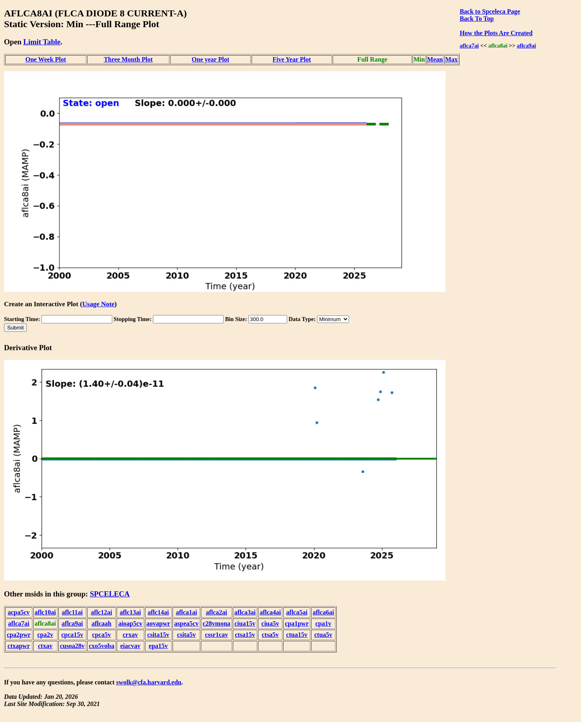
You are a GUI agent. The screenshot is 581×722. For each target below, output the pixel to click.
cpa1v (323, 623)
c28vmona (216, 623)
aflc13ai (130, 612)
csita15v (158, 634)
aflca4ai (270, 612)
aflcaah (101, 623)
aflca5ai (296, 612)
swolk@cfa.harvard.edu (148, 682)
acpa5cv (19, 612)
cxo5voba (101, 645)
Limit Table (41, 42)
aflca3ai (245, 612)
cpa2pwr (19, 634)
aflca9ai (526, 45)
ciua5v (270, 623)
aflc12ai (101, 612)
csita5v (186, 634)
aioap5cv (130, 623)
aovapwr (159, 623)
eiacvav (130, 645)
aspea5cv (186, 623)
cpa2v (45, 634)
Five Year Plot (292, 59)
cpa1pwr (297, 623)
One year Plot (210, 59)
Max (451, 59)
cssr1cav (216, 634)
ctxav (45, 645)
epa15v (158, 645)
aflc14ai (158, 612)
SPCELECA (110, 594)
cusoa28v (72, 645)
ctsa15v (245, 634)
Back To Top (477, 18)
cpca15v (72, 634)
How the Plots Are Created (496, 33)
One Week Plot (45, 59)
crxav (130, 634)
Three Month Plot (128, 59)
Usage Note (98, 304)
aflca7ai (469, 45)
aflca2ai (216, 612)
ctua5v (323, 634)
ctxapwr (19, 645)
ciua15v (244, 623)
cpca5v (101, 634)
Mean (435, 59)
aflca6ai (323, 612)
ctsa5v (270, 634)
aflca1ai (186, 612)
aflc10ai (45, 612)
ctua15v (296, 634)
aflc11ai (72, 612)
